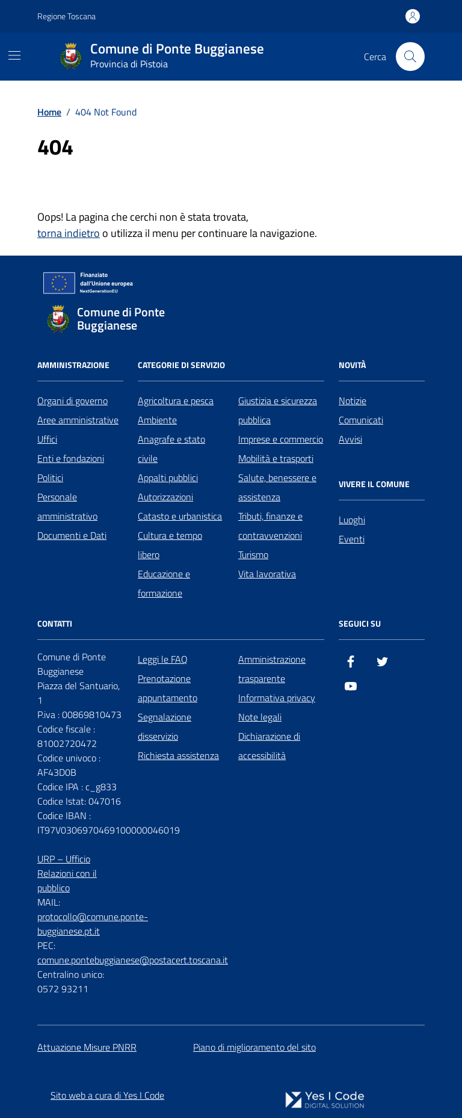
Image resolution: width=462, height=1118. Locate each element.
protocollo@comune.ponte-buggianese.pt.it (92, 923)
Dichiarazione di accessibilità (269, 746)
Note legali (260, 717)
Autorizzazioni (165, 497)
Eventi (352, 539)
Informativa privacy (276, 697)
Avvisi (350, 439)
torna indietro (68, 233)
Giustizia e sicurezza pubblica (277, 410)
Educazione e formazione (164, 583)
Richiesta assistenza (178, 755)
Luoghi (352, 519)
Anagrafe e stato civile (171, 448)
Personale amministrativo (67, 506)
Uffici (47, 439)
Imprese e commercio (280, 439)
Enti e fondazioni (70, 458)
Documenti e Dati (71, 535)
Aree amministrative (78, 420)
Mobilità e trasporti (275, 458)
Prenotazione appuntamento (167, 688)
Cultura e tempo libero (170, 545)
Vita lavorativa (267, 574)
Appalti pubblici (168, 477)
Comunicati (361, 420)
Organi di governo (72, 400)
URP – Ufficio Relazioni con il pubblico (67, 873)
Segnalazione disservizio (164, 726)
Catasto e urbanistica (180, 516)
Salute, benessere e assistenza (277, 487)
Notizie (352, 400)
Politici (50, 477)
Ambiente (157, 420)
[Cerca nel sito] (410, 56)
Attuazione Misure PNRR (87, 1047)
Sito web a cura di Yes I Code (107, 1095)
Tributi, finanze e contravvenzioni (270, 525)
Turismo (253, 554)
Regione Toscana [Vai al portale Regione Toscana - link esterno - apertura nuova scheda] (66, 16)
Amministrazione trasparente (272, 669)
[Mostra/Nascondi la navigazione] (14, 55)
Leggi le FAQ (163, 659)
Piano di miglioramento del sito (254, 1047)
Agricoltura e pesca (176, 400)
